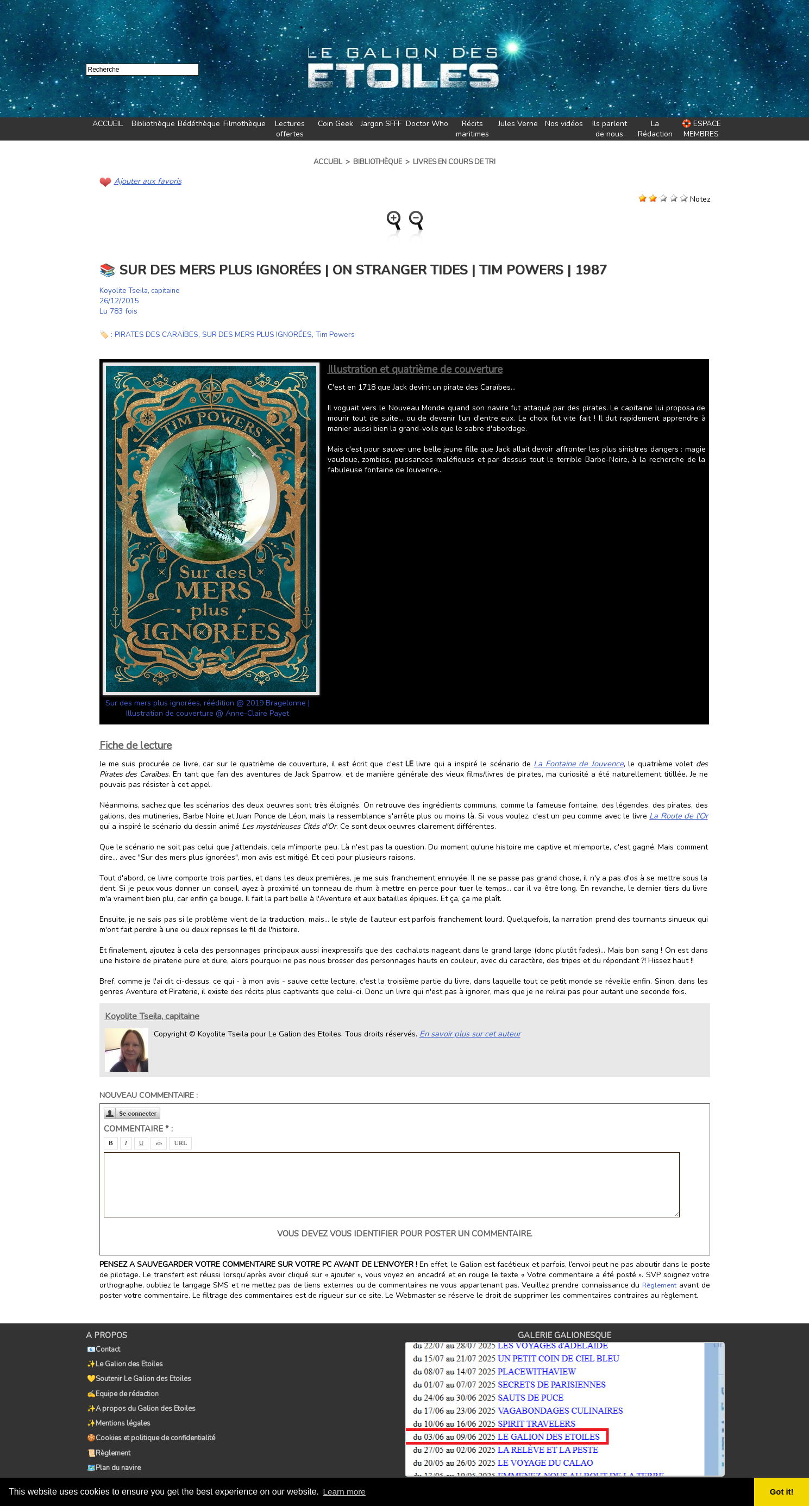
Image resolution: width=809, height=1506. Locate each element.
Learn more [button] (345, 1491)
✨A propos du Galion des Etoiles (140, 1394)
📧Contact (102, 1346)
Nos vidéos (564, 123)
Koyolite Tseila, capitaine (142, 290)
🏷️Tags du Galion (114, 1454)
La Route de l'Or (680, 814)
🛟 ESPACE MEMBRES (701, 128)
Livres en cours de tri (454, 162)
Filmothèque (244, 123)
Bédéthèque (199, 123)
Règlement (660, 1283)
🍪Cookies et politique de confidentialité (150, 1418)
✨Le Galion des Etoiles (124, 1358)
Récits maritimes (472, 128)
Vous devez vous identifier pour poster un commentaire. (404, 1232)
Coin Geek (335, 123)
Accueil (327, 162)
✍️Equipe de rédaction (122, 1382)
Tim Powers (342, 334)
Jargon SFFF (381, 123)
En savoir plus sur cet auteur (467, 1032)
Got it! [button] (782, 1492)
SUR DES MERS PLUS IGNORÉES (261, 334)
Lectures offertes (290, 128)
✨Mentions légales (117, 1406)
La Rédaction (655, 128)
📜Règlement (107, 1430)
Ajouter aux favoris (146, 181)
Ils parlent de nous (609, 128)
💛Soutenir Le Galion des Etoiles (138, 1370)
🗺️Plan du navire (113, 1442)
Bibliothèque (153, 123)
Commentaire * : (138, 1127)
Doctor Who (427, 123)
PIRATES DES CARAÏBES (157, 334)
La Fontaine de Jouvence (559, 763)
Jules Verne (518, 123)
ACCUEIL (107, 123)
